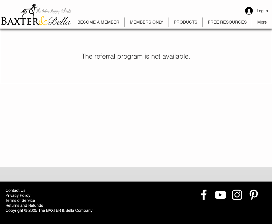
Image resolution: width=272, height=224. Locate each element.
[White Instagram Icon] (237, 195)
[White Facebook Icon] (204, 195)
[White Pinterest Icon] (254, 195)
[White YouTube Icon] (220, 195)
